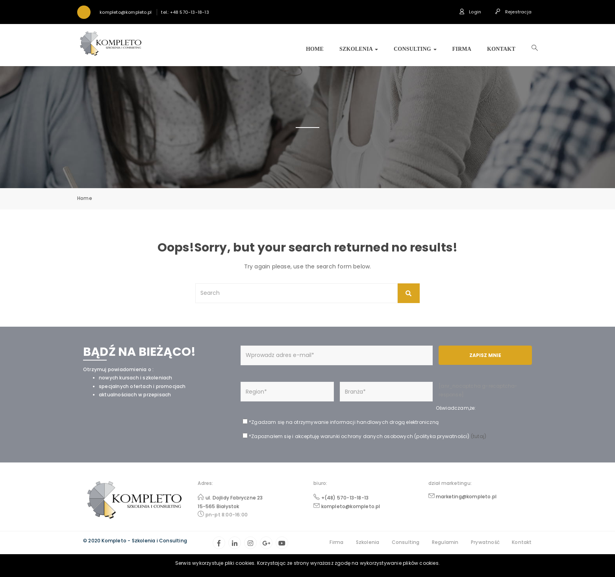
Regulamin (445, 542)
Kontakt (501, 49)
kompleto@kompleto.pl (350, 506)
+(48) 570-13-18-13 (345, 497)
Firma (461, 49)
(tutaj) (478, 436)
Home (315, 49)
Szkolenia (358, 49)
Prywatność (485, 542)
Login (470, 12)
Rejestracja (513, 12)
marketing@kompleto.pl (466, 496)
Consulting (415, 49)
